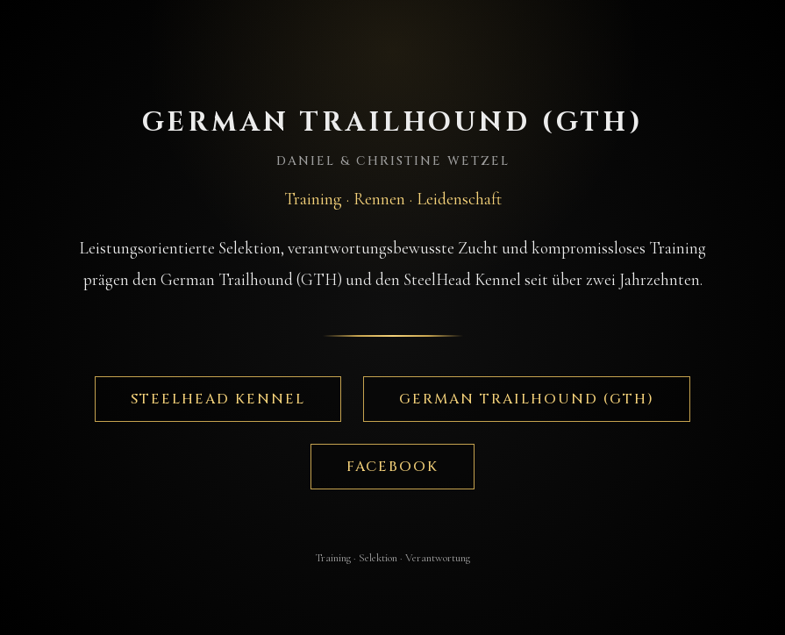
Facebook (392, 466)
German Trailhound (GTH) (526, 399)
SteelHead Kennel (218, 399)
